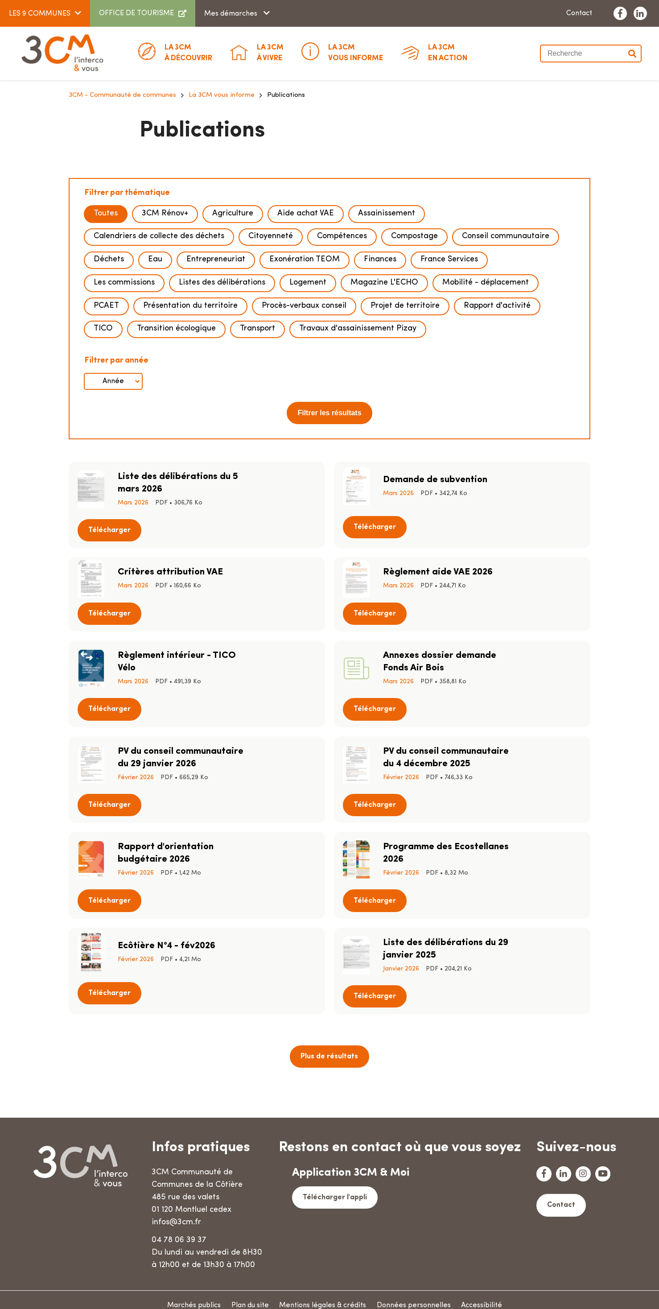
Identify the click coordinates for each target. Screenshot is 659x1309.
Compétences (342, 314)
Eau (155, 336)
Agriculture (232, 292)
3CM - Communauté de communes (122, 173)
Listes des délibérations (222, 358)
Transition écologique (176, 402)
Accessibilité (489, 1293)
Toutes (106, 292)
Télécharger (285, 561)
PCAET (106, 380)
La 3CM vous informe (222, 173)
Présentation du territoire (190, 380)
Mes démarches (231, 13)
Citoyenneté (270, 314)
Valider (633, 53)
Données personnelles (418, 1293)
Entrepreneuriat (215, 336)
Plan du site (249, 1293)
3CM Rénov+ (165, 292)
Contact (579, 13)
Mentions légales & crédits (324, 1293)
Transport (257, 402)
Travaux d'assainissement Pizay (357, 402)
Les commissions (124, 358)
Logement (307, 358)
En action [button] (447, 52)
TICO (103, 402)
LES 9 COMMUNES (39, 13)
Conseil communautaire (505, 314)
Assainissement (386, 292)
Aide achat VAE (305, 292)
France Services (449, 336)
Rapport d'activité (497, 380)
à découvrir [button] (188, 52)
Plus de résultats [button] (329, 966)
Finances (380, 336)
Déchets (109, 336)
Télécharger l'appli (334, 1185)
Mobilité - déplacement (485, 358)
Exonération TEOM (304, 336)
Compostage (414, 314)
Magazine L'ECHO (384, 358)
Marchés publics (190, 1293)
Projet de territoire (405, 380)
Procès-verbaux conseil (304, 380)
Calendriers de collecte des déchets (159, 314)
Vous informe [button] (355, 52)
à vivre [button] (270, 52)
